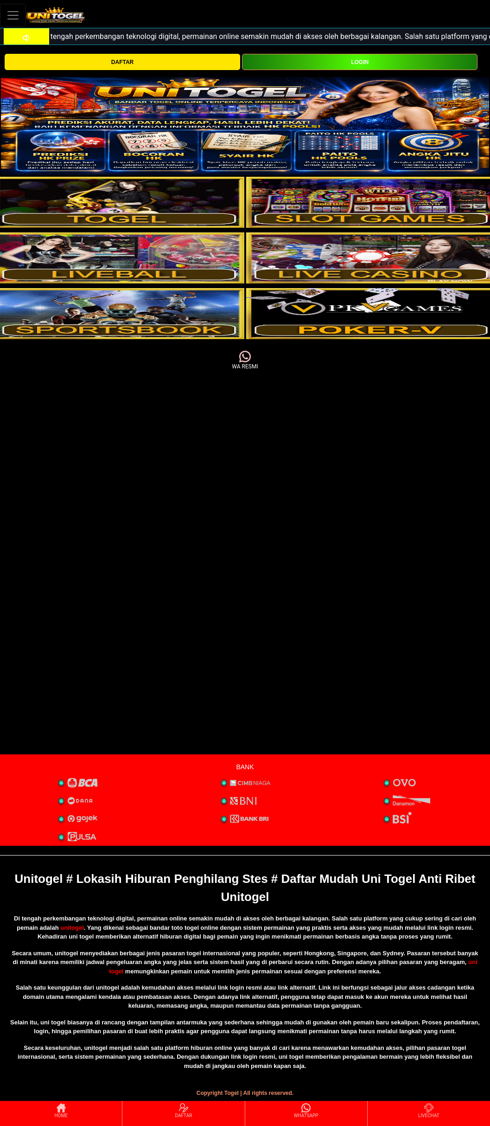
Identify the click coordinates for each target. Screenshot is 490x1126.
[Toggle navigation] (13, 15)
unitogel (72, 927)
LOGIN (360, 62)
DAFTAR (122, 62)
